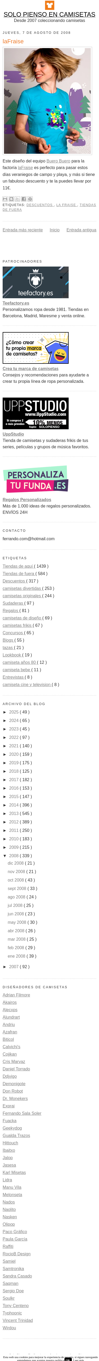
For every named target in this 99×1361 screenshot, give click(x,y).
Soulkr (9, 1298)
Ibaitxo (9, 1150)
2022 (14, 737)
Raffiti (8, 1246)
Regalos (11, 610)
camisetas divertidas (22, 588)
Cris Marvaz (14, 1061)
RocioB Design (17, 1254)
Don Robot (13, 1091)
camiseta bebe (17, 670)
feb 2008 (16, 947)
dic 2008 (16, 863)
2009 (14, 847)
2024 (14, 720)
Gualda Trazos (16, 1135)
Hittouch (10, 1143)
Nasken (10, 1217)
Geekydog (12, 1128)
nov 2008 (17, 871)
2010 (14, 839)
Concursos (13, 633)
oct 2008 (16, 880)
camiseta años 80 (20, 662)
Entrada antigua (81, 230)
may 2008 (17, 922)
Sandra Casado (17, 1276)
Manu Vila (12, 1187)
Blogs (8, 640)
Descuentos (40, 205)
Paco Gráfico (15, 1231)
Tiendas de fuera (19, 573)
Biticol (8, 1039)
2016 (14, 788)
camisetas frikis (18, 625)
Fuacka (9, 1120)
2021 (14, 746)
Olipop (9, 1224)
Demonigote (14, 1084)
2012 (14, 822)
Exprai (9, 1106)
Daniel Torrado (16, 1069)
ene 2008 (17, 956)
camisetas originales (22, 596)
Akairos (10, 1002)
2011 (14, 830)
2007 (14, 966)
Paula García (15, 1239)
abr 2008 (17, 931)
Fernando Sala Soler (22, 1113)
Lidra (7, 1180)
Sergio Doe (13, 1291)
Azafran (10, 1032)
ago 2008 (17, 897)
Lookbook (12, 655)
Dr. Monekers (15, 1098)
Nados (9, 1202)
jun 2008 (16, 914)
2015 (14, 796)
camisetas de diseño (22, 618)
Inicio (54, 230)
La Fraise (66, 205)
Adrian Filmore (16, 995)
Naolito (9, 1209)
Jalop (8, 1157)
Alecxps (10, 1010)
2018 (14, 771)
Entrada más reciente (23, 230)
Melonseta (12, 1194)
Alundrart (11, 1017)
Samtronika (13, 1268)
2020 (14, 754)
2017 (14, 779)
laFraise (25, 167)
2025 (14, 712)
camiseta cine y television (27, 684)
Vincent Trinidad (18, 1320)
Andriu (9, 1024)
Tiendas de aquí (18, 566)
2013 (14, 813)
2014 (14, 805)
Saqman (10, 1283)
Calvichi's (11, 1047)
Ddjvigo (10, 1076)
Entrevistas (14, 677)
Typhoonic (12, 1313)
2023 (14, 729)
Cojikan (10, 1054)
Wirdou (9, 1328)
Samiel (9, 1261)
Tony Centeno (16, 1305)
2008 (14, 856)
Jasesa (9, 1165)
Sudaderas (13, 603)
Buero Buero (58, 161)
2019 (14, 763)
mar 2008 (17, 939)
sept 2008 (17, 888)
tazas (8, 647)
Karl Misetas (14, 1172)
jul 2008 (16, 905)
